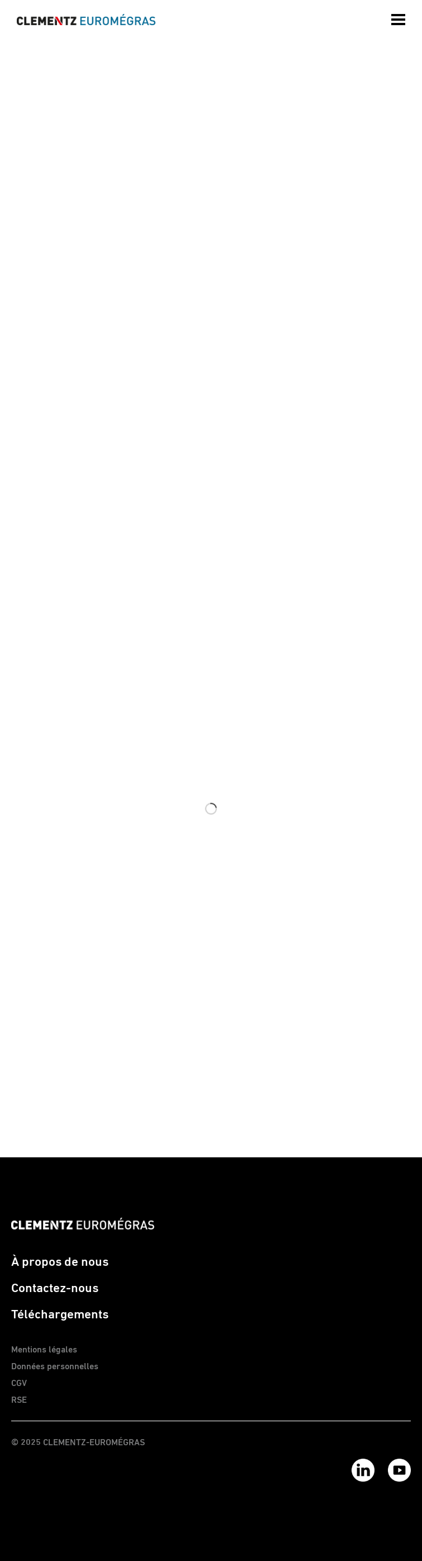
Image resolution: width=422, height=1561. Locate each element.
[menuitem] (399, 17)
